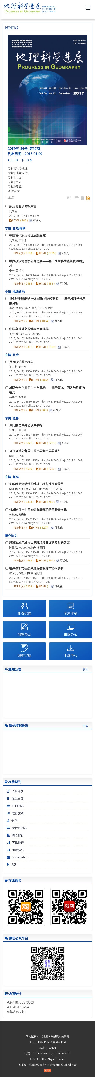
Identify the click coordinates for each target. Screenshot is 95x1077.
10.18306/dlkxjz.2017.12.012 (64, 578)
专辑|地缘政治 (18, 173)
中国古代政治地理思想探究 (27, 235)
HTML (14, 220)
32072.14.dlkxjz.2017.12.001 (33, 248)
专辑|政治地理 (18, 168)
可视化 (37, 220)
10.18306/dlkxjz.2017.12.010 (64, 519)
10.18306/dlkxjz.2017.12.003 (64, 312)
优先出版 (15, 798)
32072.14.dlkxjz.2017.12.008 (33, 464)
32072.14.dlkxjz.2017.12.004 (33, 342)
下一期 (26, 160)
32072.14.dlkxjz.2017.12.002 (33, 279)
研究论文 (14, 191)
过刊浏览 (15, 806)
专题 (12, 820)
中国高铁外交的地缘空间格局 (29, 329)
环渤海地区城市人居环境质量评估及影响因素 (39, 543)
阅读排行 (15, 835)
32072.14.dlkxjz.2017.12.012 (33, 582)
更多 (85, 669)
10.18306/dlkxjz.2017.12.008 (64, 460)
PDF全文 (19, 253)
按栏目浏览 (17, 828)
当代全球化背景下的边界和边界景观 (34, 451)
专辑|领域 (15, 186)
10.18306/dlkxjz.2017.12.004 (64, 338)
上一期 (13, 160)
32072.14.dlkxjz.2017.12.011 (33, 556)
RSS (12, 865)
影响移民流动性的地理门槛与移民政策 (36, 484)
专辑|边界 (15, 182)
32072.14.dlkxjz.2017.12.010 (33, 523)
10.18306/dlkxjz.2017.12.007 (64, 434)
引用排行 (15, 850)
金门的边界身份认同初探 (25, 425)
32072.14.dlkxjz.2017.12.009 (33, 497)
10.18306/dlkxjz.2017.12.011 (64, 552)
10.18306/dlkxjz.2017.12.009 (64, 493)
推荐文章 (15, 813)
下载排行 (15, 843)
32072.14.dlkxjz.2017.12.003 (33, 316)
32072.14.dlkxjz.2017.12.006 (33, 405)
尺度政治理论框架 (21, 362)
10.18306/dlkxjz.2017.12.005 (64, 371)
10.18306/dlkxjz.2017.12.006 (64, 401)
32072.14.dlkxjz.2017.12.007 (33, 438)
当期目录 (15, 791)
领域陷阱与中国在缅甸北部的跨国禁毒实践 (38, 510)
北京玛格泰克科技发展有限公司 (47, 1064)
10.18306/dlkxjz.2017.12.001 (64, 244)
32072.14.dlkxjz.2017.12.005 (33, 375)
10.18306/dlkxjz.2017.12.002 (64, 275)
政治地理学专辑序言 (22, 206)
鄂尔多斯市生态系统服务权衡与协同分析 (36, 568)
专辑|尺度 (15, 177)
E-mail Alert (17, 857)
